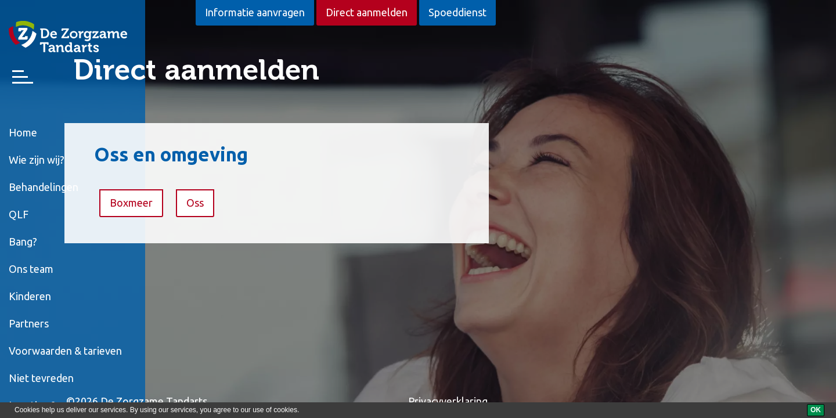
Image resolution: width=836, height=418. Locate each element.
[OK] (815, 410)
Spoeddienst (457, 12)
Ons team (31, 269)
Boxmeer (254, 202)
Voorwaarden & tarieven (65, 350)
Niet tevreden (41, 378)
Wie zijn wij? (36, 159)
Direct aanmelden (367, 12)
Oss (318, 202)
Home (23, 132)
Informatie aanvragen (255, 12)
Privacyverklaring (571, 401)
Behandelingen (43, 187)
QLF (18, 214)
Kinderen (30, 296)
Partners (29, 323)
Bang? (23, 241)
